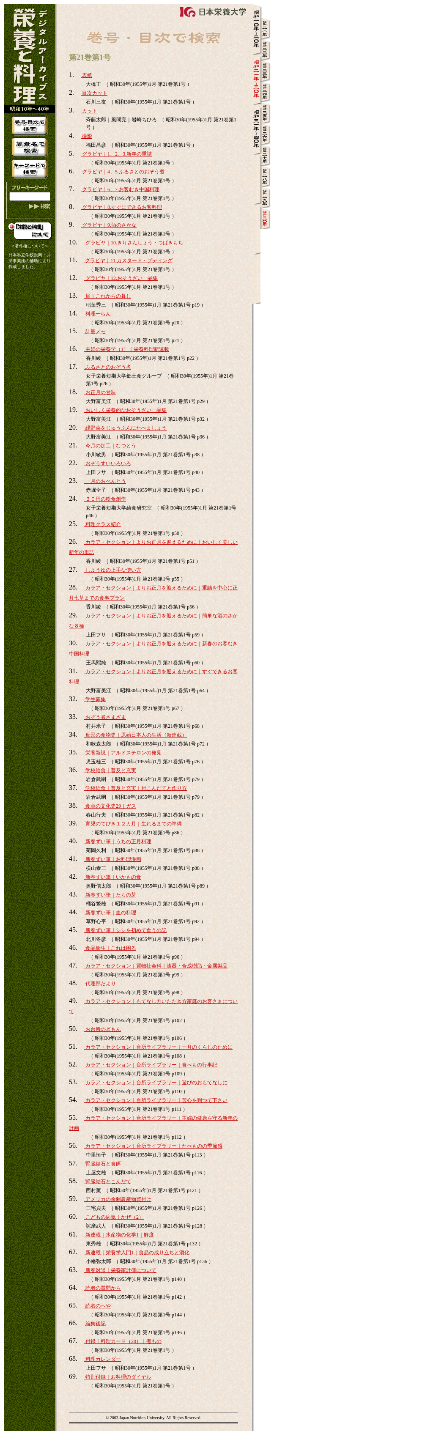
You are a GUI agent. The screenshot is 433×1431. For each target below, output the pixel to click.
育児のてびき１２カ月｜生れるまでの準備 (133, 824)
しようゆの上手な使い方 (112, 570)
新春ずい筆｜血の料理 (110, 913)
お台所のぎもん (102, 1029)
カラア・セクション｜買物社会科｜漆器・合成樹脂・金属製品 (155, 966)
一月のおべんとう (105, 481)
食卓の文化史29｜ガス (110, 806)
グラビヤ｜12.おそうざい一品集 (121, 278)
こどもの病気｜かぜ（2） (114, 1217)
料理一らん (97, 314)
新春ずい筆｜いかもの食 (112, 877)
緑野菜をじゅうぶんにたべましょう (125, 428)
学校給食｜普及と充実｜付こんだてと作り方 (135, 788)
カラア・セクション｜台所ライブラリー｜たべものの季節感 (153, 1146)
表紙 (86, 75)
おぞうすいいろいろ (107, 463)
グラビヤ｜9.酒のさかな (109, 225)
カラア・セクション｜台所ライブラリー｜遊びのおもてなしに (155, 1083)
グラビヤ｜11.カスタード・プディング (128, 260)
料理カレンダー (102, 1359)
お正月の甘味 (100, 392)
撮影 (86, 136)
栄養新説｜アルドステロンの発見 (123, 753)
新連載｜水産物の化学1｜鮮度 (119, 1235)
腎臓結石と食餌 (102, 1164)
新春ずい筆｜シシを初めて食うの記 (125, 930)
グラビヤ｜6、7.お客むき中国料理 (120, 189)
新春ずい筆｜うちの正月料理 (117, 841)
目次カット (94, 93)
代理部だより (100, 984)
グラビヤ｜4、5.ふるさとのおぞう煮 (122, 172)
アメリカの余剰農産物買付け (117, 1199)
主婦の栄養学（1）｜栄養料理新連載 (126, 349)
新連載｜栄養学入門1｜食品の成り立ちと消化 (136, 1253)
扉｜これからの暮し (107, 296)
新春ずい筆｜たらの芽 (110, 895)
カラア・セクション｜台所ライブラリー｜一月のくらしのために (158, 1047)
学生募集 (95, 699)
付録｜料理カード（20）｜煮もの (123, 1341)
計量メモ (95, 331)
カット (89, 111)
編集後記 (95, 1324)
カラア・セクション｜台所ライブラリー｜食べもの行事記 (150, 1065)
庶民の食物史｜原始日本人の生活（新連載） (135, 735)
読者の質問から (102, 1288)
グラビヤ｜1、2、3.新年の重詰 (116, 154)
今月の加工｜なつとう (110, 446)
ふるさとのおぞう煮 (107, 367)
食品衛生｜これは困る (110, 948)
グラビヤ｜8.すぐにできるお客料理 (121, 207)
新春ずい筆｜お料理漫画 (112, 859)
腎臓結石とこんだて (107, 1181)
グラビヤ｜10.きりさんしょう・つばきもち (133, 243)
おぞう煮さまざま (105, 717)
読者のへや (97, 1306)
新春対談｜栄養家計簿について (120, 1270)
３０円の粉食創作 (105, 499)
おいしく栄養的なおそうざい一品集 (125, 410)
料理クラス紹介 (102, 524)
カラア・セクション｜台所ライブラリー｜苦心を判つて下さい (155, 1100)
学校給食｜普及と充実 (110, 770)
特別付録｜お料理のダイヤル (117, 1377)
